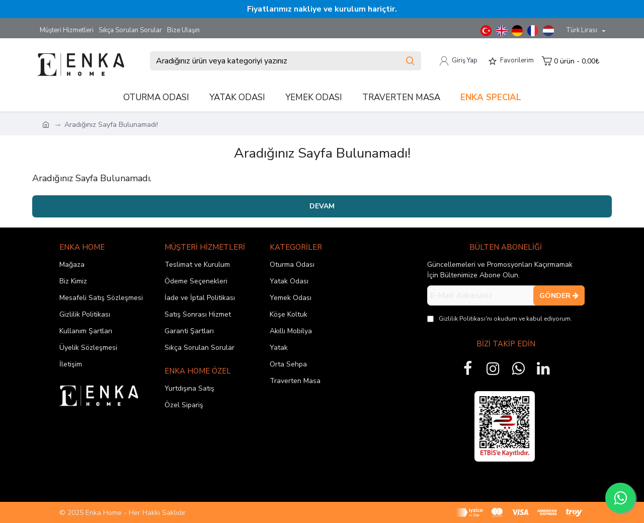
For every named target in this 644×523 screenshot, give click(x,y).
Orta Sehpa (288, 364)
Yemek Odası (290, 298)
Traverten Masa (295, 381)
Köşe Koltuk (288, 314)
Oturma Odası (292, 264)
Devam (322, 206)
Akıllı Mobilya (291, 331)
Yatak (279, 347)
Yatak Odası (289, 281)
